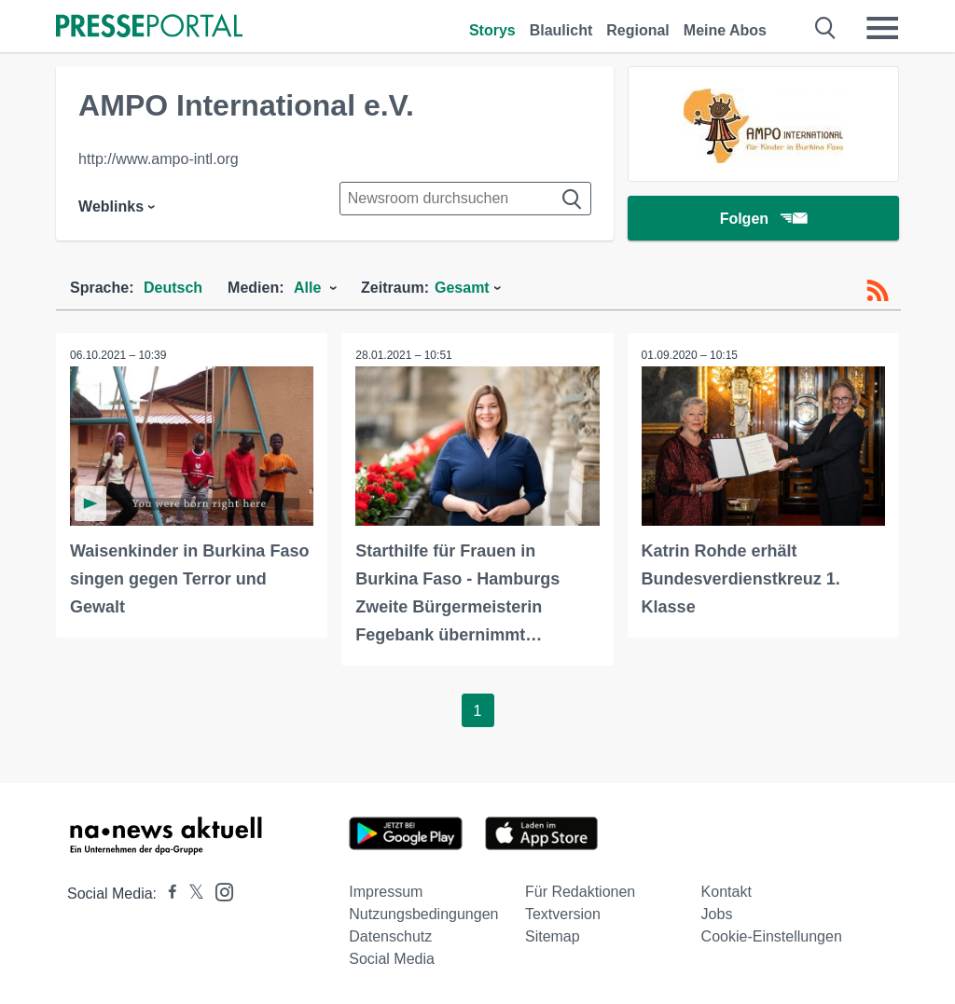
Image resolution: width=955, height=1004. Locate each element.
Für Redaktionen (580, 892)
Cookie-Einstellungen (771, 936)
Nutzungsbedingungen (423, 914)
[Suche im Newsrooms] (465, 198)
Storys (492, 30)
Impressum (385, 892)
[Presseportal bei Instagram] (218, 891)
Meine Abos (725, 30)
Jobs (717, 914)
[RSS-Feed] (877, 291)
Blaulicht (561, 30)
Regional (638, 30)
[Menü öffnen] (882, 28)
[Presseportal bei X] (190, 893)
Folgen (763, 219)
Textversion (563, 914)
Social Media (392, 959)
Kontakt (726, 892)
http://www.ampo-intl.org (158, 159)
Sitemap (552, 936)
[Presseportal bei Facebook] (167, 893)
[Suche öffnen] (825, 28)
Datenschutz (390, 936)
